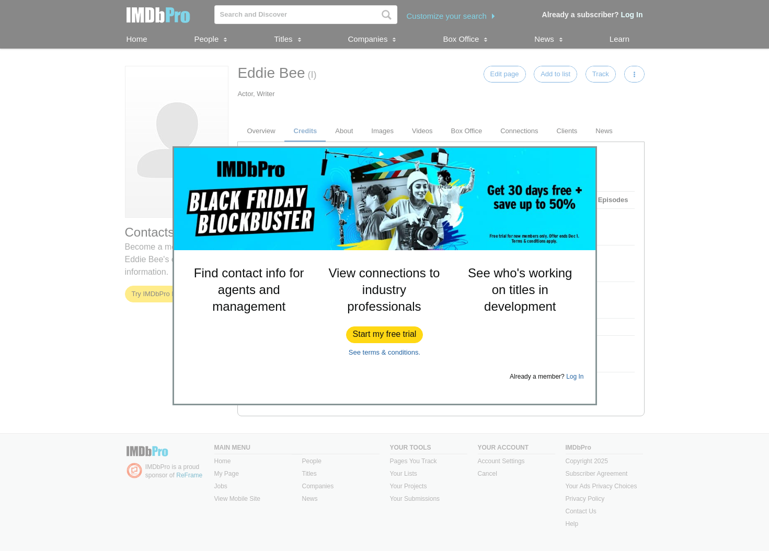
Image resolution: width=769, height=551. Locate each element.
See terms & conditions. (384, 352)
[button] (385, 335)
